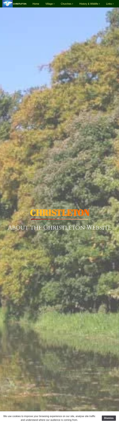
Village (49, 3)
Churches (66, 3)
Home (36, 3)
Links (109, 3)
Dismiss (109, 418)
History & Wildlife (88, 3)
